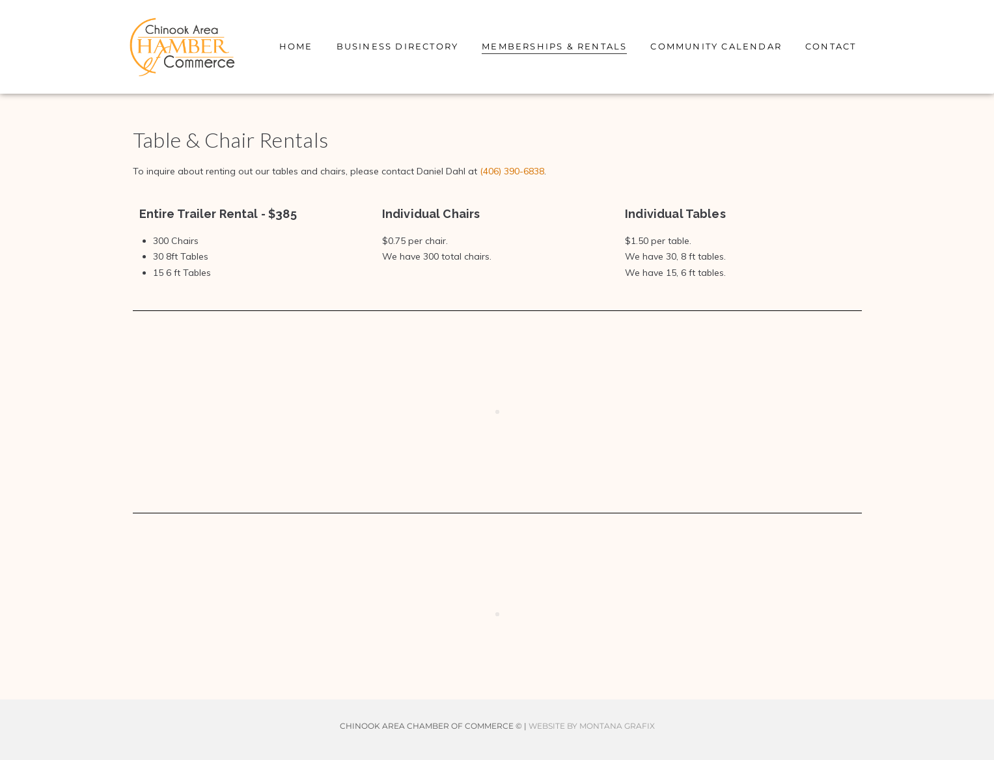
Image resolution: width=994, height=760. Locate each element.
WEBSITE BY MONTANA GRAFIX (592, 726)
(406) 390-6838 (512, 171)
